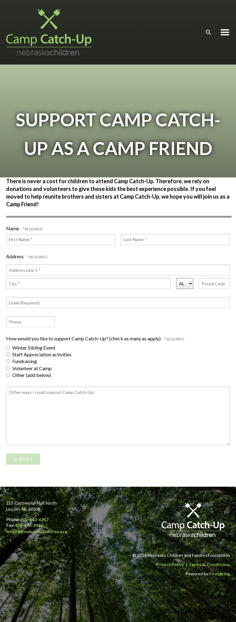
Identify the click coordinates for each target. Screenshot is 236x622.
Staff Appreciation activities (39, 354)
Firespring (219, 573)
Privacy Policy (170, 564)
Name (13, 228)
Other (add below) (28, 375)
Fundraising (21, 361)
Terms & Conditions (209, 564)
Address (15, 256)
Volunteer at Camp (29, 368)
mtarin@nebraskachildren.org (36, 531)
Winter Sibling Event (30, 348)
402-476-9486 (29, 525)
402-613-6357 (34, 519)
